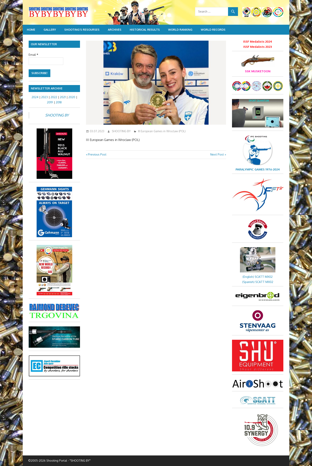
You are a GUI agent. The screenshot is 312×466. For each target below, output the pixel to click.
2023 (44, 97)
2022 (54, 97)
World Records (213, 29)
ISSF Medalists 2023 (257, 47)
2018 (59, 102)
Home (31, 29)
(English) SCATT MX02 (258, 277)
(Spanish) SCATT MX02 (257, 282)
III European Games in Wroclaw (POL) (162, 131)
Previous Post (97, 154)
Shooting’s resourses (81, 29)
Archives (114, 29)
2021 (63, 97)
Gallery (50, 29)
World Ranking (180, 29)
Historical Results (145, 29)
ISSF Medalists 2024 (257, 41)
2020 (71, 97)
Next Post (217, 154)
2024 (35, 97)
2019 (50, 102)
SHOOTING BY (121, 131)
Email (33, 55)
